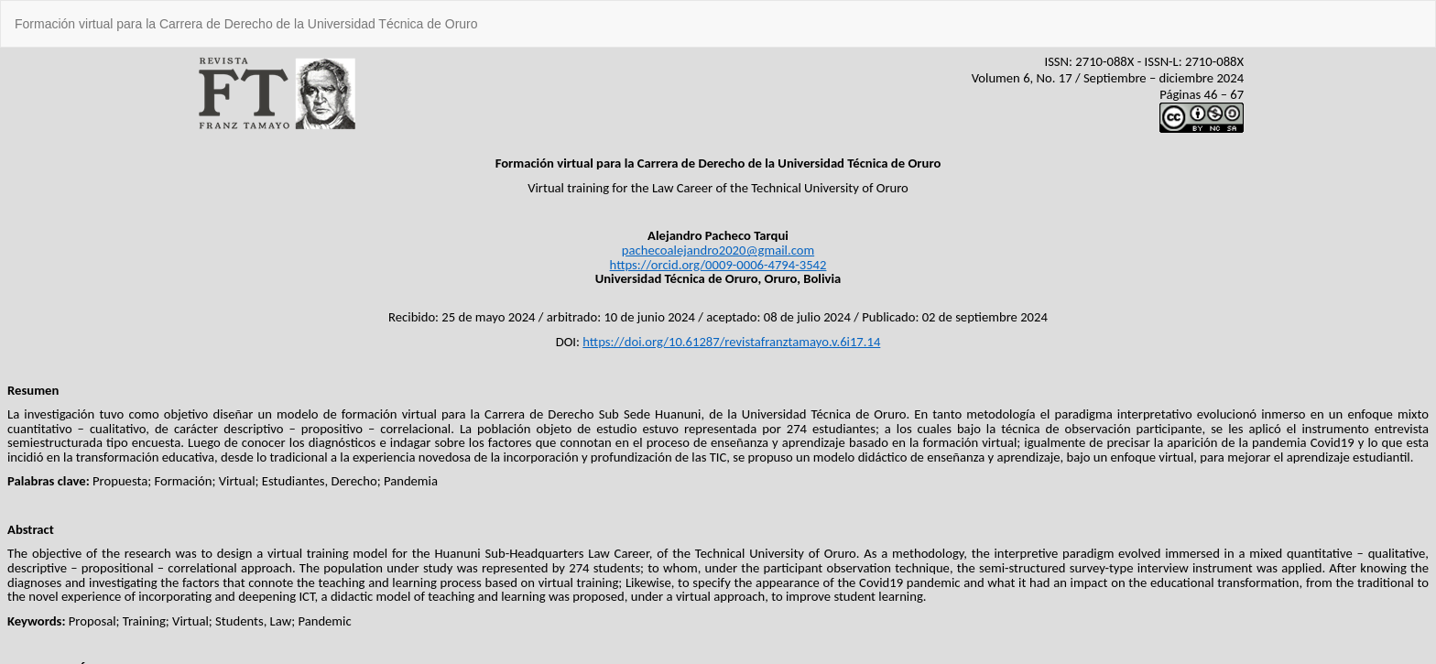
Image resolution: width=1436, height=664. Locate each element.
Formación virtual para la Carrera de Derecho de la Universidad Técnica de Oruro (246, 23)
